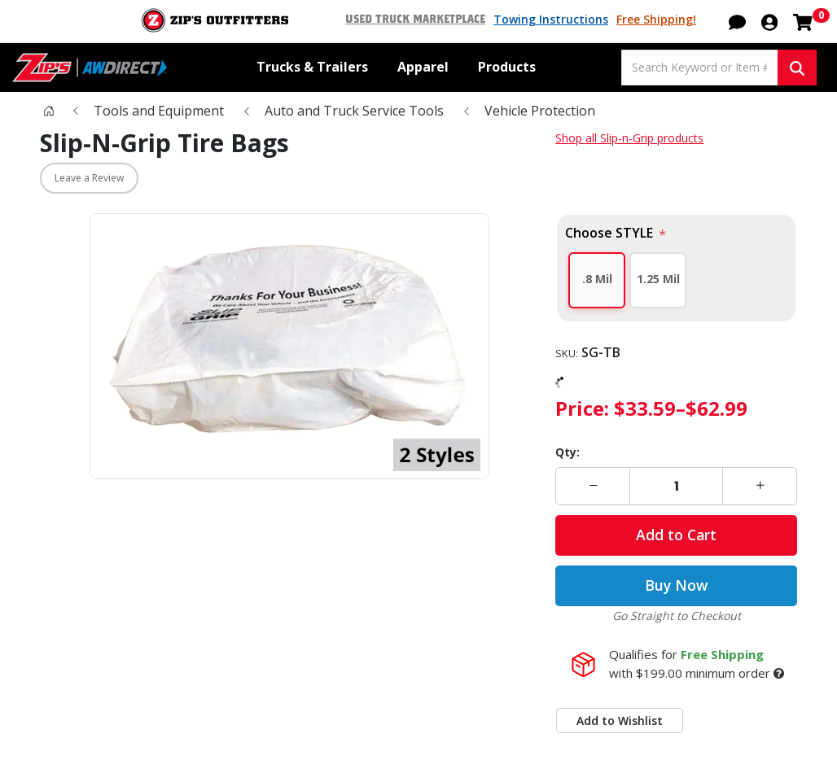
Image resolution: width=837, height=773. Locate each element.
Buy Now (676, 586)
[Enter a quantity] (676, 486)
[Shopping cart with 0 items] (803, 20)
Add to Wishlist (618, 720)
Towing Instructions (554, 19)
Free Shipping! (656, 19)
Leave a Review (89, 180)
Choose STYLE (612, 234)
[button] (737, 20)
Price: (582, 408)
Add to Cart (677, 535)
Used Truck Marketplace (423, 19)
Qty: (566, 451)
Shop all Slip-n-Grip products (628, 139)
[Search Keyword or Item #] (699, 67)
